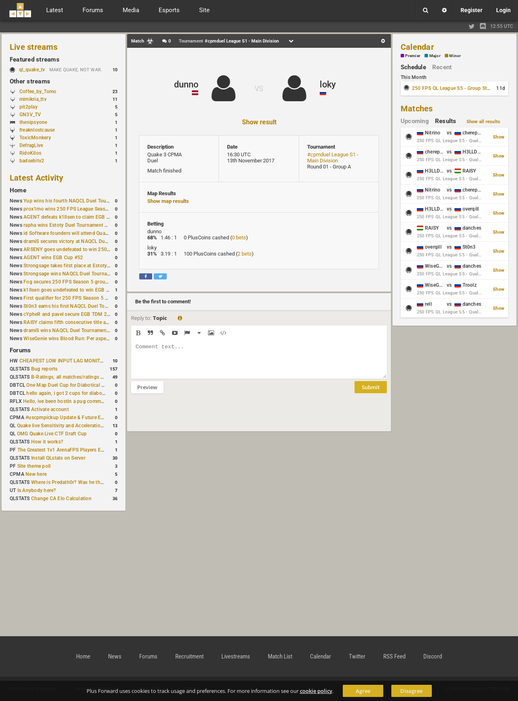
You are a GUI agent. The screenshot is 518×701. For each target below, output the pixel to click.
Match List (280, 656)
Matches (417, 108)
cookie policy (316, 691)
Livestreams (235, 656)
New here (36, 474)
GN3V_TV (30, 114)
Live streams (33, 47)
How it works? (47, 442)
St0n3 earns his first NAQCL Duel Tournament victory (82, 306)
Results (445, 121)
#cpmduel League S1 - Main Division (333, 157)
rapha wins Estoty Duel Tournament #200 (69, 225)
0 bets (239, 237)
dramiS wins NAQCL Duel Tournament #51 (70, 330)
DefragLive (31, 145)
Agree (363, 691)
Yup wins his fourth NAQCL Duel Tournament (74, 201)
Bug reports (44, 369)
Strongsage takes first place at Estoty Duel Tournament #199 (91, 265)
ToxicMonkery (35, 138)
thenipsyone (33, 122)
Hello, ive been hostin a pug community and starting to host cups (96, 401)
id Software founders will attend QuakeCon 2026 (77, 233)
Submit (371, 393)
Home (18, 190)
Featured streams (34, 59)
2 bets (245, 254)
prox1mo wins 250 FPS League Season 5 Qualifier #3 (82, 209)
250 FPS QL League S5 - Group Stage (453, 88)
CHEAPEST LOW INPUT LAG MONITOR (63, 361)
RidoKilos (30, 153)
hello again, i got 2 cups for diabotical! (69, 393)
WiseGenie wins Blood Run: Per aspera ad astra (76, 338)
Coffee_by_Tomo (37, 91)
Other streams (30, 81)
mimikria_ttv (33, 99)
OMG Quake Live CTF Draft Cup (52, 434)
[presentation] (192, 417)
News (114, 656)
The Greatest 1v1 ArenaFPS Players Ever (62, 450)
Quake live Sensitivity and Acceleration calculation (73, 425)
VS (259, 88)
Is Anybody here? (36, 490)
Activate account (50, 409)
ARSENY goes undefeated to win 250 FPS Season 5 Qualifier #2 (94, 249)
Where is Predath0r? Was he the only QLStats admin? (90, 482)
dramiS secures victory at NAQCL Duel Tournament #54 (85, 241)
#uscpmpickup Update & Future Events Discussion (82, 417)
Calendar (417, 47)
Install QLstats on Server (58, 458)
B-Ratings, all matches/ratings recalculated (79, 377)
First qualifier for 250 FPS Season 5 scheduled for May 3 (87, 298)
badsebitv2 (31, 161)
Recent (442, 67)
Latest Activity (37, 178)
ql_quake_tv (32, 69)
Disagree (411, 691)
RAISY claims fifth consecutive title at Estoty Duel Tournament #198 (99, 322)
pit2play (28, 107)
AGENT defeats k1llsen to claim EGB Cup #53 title (79, 217)
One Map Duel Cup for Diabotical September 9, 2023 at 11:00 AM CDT (105, 385)
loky (328, 84)
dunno (186, 84)
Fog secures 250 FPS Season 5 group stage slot (77, 282)
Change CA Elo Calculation (61, 498)
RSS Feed (394, 656)
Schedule (413, 67)
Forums (20, 350)
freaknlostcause (37, 130)
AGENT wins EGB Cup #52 (53, 257)
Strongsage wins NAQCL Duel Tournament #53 (75, 274)
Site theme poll (34, 466)
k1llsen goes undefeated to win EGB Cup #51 (74, 290)
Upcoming (415, 121)
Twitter (357, 656)
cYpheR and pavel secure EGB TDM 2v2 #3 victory (79, 314)
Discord (432, 656)
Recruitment (189, 656)
